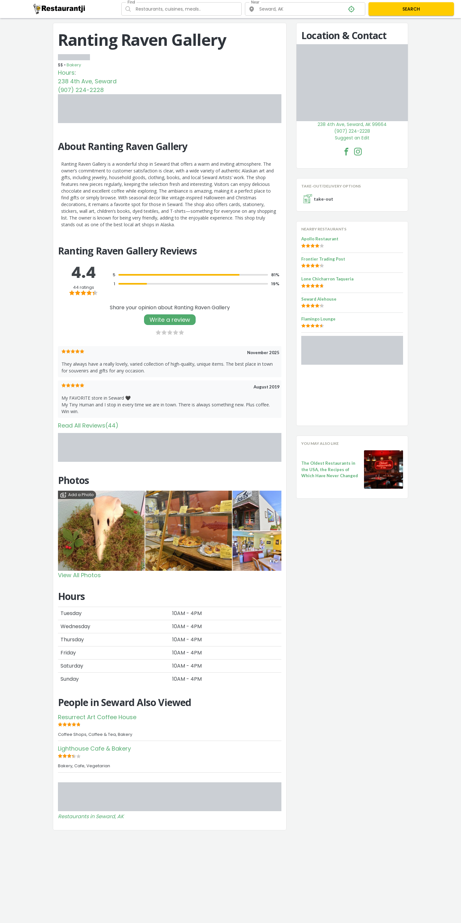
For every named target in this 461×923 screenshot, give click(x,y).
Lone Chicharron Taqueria (327, 278)
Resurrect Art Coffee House (97, 717)
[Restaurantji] (59, 8)
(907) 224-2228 (81, 90)
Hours (66, 73)
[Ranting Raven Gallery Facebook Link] (346, 151)
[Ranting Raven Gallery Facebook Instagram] (358, 151)
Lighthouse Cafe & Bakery (94, 748)
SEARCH (411, 9)
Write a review (170, 320)
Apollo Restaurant (319, 238)
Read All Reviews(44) (88, 425)
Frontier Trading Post (323, 259)
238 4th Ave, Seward (87, 81)
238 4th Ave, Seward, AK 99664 (352, 124)
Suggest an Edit (352, 138)
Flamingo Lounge (318, 318)
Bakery (74, 65)
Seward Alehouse (318, 299)
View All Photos (79, 575)
